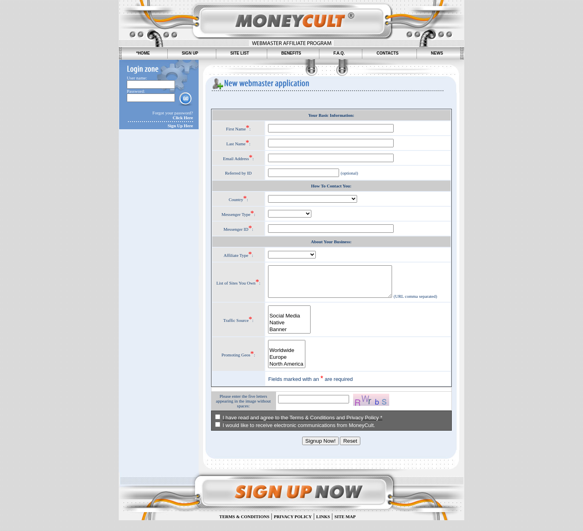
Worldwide (283, 361)
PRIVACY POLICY (292, 527)
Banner (286, 340)
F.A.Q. (339, 53)
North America (283, 375)
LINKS (323, 527)
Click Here (183, 117)
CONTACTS (387, 53)
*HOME (143, 53)
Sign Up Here (180, 125)
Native (286, 333)
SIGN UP (190, 53)
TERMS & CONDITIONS (244, 527)
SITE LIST (239, 53)
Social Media (286, 326)
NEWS (437, 53)
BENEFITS (291, 53)
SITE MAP (345, 527)
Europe (283, 368)
